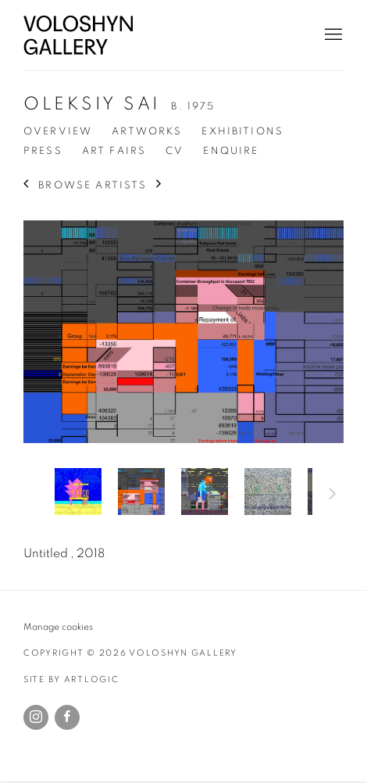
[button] (78, 491)
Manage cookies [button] (58, 627)
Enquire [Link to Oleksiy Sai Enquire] (230, 150)
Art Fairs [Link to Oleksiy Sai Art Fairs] (114, 150)
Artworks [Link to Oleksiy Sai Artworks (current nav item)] (147, 131)
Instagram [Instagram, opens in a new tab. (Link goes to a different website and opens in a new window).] (35, 717)
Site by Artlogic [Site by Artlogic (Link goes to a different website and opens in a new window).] (71, 679)
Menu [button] (332, 35)
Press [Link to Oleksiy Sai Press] (42, 150)
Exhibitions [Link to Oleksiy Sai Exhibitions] (242, 131)
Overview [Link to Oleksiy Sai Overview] (57, 131)
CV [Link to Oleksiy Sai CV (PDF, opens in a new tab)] (175, 150)
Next (333, 496)
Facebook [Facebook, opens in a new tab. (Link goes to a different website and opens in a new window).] (67, 717)
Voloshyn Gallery (78, 35)
